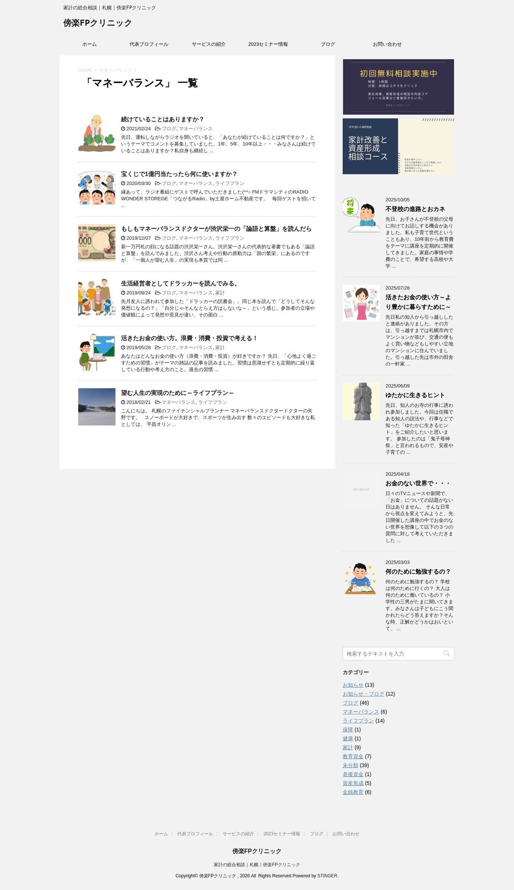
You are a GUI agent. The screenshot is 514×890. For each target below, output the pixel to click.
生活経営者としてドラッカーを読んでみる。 (180, 283)
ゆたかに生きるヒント (418, 395)
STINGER (327, 875)
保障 (348, 730)
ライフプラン (229, 183)
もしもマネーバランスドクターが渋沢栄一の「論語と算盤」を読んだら (216, 229)
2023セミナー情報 (268, 44)
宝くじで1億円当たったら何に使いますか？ (179, 174)
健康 (348, 738)
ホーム (89, 44)
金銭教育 (353, 792)
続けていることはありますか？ (162, 119)
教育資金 (353, 756)
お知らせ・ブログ (363, 694)
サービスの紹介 (209, 44)
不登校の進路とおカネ (415, 209)
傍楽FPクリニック (98, 23)
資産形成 (353, 783)
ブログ (328, 44)
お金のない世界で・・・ (418, 483)
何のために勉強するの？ (418, 571)
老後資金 (353, 774)
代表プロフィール (149, 44)
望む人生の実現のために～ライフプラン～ (177, 393)
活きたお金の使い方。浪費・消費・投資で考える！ (189, 338)
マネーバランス (196, 128)
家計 (220, 293)
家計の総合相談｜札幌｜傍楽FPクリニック (257, 864)
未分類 (350, 765)
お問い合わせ (387, 44)
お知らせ (353, 685)
